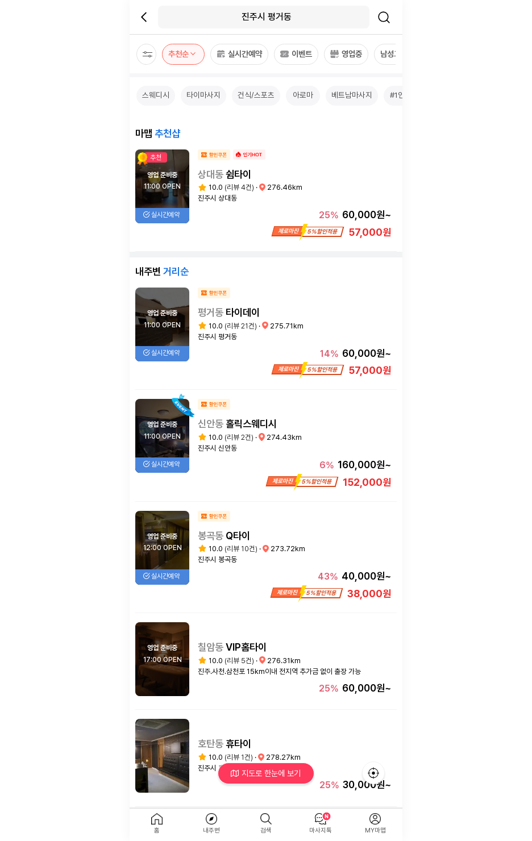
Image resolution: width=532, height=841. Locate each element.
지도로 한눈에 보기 (266, 773)
